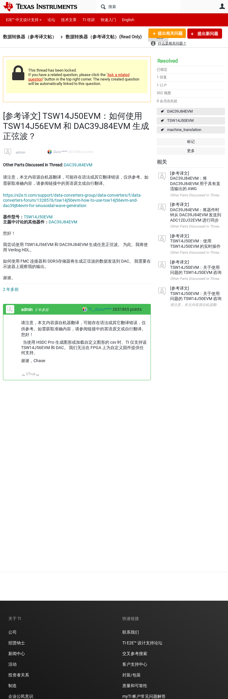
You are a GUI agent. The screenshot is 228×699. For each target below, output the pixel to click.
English (128, 20)
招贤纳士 (16, 642)
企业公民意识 (20, 696)
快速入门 (108, 20)
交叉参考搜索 (134, 653)
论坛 (51, 20)
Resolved (167, 61)
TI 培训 (89, 20)
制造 (12, 685)
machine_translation (184, 129)
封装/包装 (131, 675)
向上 (23, 375)
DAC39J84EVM (180, 111)
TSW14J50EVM (180, 120)
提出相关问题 (169, 33)
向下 (37, 375)
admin (20, 152)
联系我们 (130, 632)
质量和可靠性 (135, 685)
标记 (191, 141)
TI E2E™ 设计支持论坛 (142, 642)
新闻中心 (16, 653)
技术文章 (69, 20)
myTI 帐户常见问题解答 (144, 696)
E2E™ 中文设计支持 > (24, 20)
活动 (12, 664)
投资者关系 (18, 675)
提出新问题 (207, 33)
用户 (222, 6)
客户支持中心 (134, 664)
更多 (191, 151)
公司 (12, 632)
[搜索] (138, 6)
